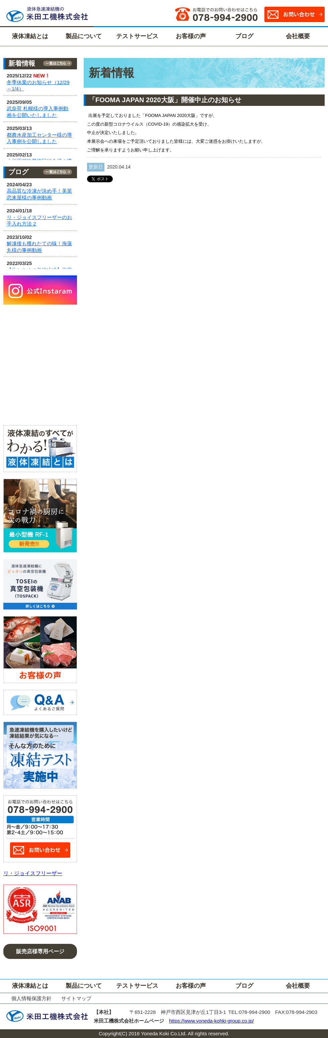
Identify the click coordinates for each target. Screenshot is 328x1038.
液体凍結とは (30, 36)
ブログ (244, 36)
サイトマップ (76, 998)
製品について (84, 36)
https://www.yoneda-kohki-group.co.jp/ (211, 1021)
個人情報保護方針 (31, 998)
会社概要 (298, 36)
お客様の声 (191, 36)
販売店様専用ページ (40, 951)
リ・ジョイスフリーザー (32, 873)
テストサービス (137, 36)
